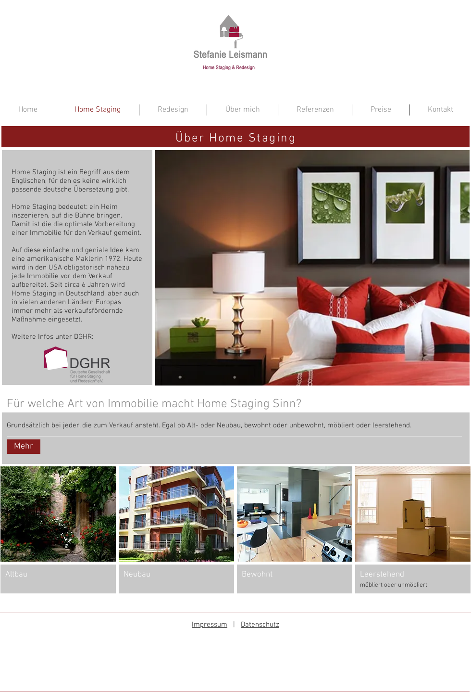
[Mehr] (23, 446)
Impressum (209, 624)
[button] (58, 529)
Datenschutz (260, 624)
